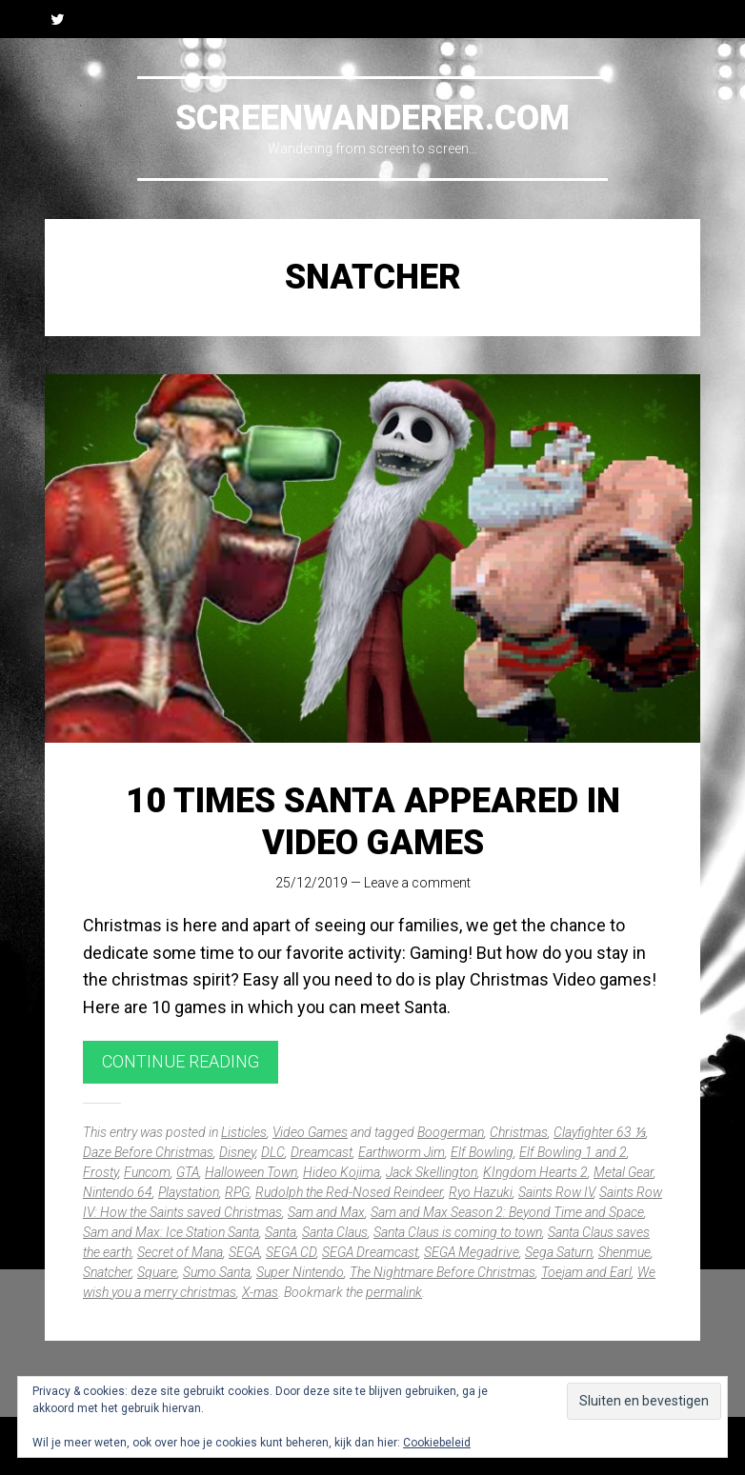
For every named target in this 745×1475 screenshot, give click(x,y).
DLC (273, 1152)
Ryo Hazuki (481, 1192)
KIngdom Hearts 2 (535, 1172)
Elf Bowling (482, 1152)
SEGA (244, 1252)
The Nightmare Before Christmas (442, 1272)
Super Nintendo (300, 1272)
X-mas (260, 1292)
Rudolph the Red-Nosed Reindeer (349, 1192)
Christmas (519, 1132)
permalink (394, 1292)
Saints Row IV (556, 1192)
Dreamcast (321, 1152)
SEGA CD (291, 1252)
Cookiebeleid (437, 1442)
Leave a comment (417, 882)
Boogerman (450, 1132)
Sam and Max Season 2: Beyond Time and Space (507, 1212)
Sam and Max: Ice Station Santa (171, 1232)
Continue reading (180, 1061)
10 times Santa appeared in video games (373, 821)
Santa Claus (335, 1232)
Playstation (188, 1192)
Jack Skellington (431, 1172)
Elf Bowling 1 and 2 (573, 1152)
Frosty (100, 1172)
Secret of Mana (180, 1252)
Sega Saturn (559, 1252)
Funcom (147, 1172)
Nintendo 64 (117, 1192)
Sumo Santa (217, 1272)
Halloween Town (251, 1172)
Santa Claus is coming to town (457, 1232)
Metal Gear (624, 1172)
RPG (237, 1192)
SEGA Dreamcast (370, 1252)
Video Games (310, 1132)
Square (157, 1272)
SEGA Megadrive (471, 1252)
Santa (280, 1232)
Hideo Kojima (341, 1172)
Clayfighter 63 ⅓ (600, 1132)
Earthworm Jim (401, 1152)
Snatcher (107, 1272)
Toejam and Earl (586, 1272)
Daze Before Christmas (148, 1152)
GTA (187, 1172)
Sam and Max (326, 1212)
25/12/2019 (311, 882)
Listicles (244, 1132)
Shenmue (624, 1252)
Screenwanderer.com (372, 118)
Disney (237, 1152)
